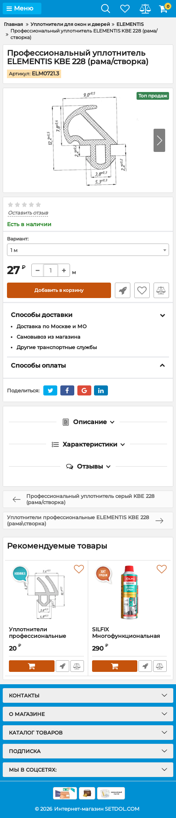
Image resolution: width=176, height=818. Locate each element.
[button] (159, 140)
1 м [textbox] (13, 250)
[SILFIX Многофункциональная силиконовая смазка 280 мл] (129, 593)
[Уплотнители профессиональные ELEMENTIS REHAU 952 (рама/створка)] (46, 593)
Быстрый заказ (122, 290)
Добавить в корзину (59, 290)
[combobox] (88, 250)
